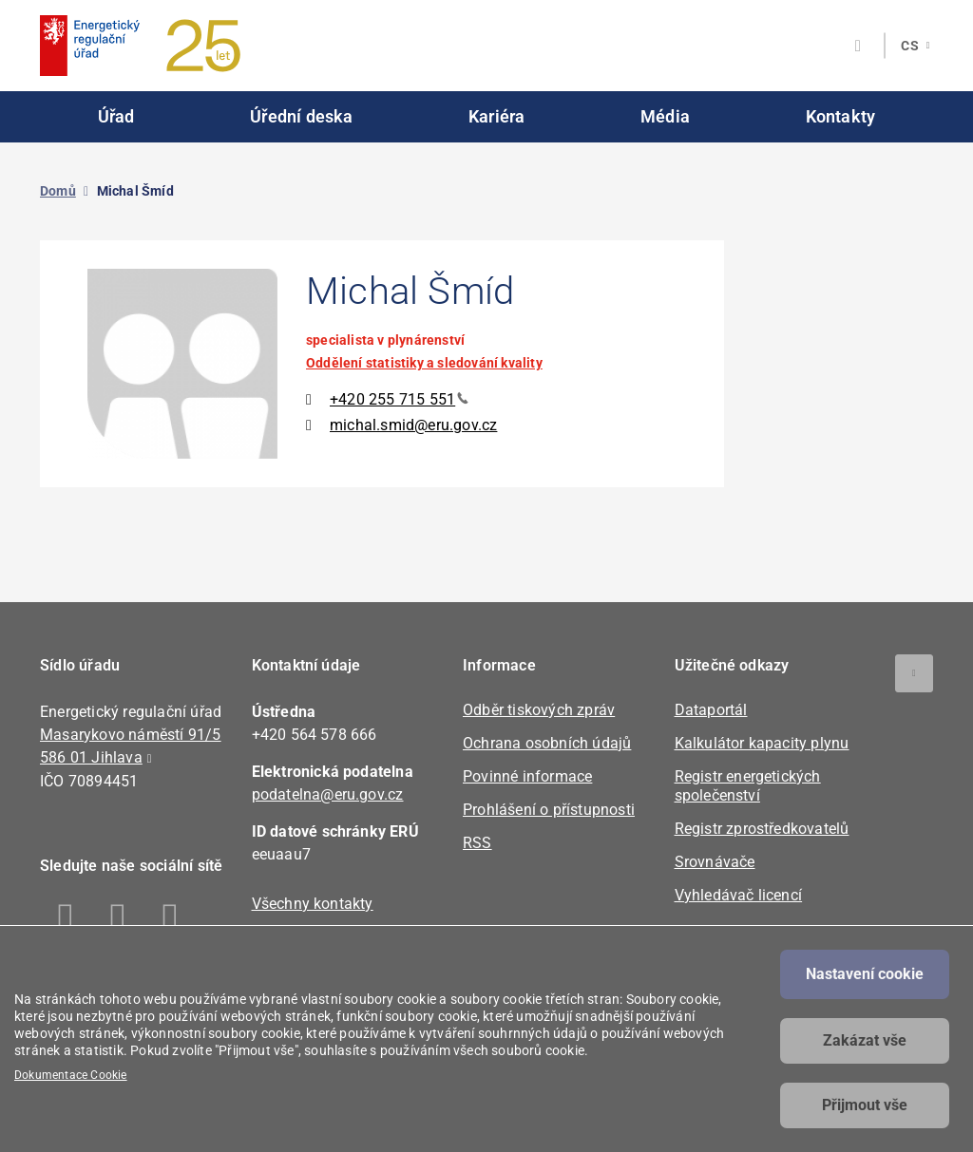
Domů (58, 190)
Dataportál (711, 710)
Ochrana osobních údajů (547, 743)
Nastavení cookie (865, 974)
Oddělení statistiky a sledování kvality (424, 362)
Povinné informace (527, 776)
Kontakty (841, 116)
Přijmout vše (864, 1105)
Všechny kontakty (312, 904)
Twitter (170, 920)
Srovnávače (715, 862)
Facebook (66, 920)
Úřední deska (301, 116)
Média (665, 116)
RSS (477, 843)
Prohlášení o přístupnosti (549, 810)
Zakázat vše (864, 1040)
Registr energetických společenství (748, 785)
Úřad (116, 116)
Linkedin (118, 920)
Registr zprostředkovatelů (762, 829)
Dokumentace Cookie (70, 1075)
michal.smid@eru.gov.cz (413, 425)
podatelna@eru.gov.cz (328, 794)
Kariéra (496, 116)
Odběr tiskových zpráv (539, 710)
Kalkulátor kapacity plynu (762, 743)
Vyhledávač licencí (739, 895)
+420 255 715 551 (399, 399)
